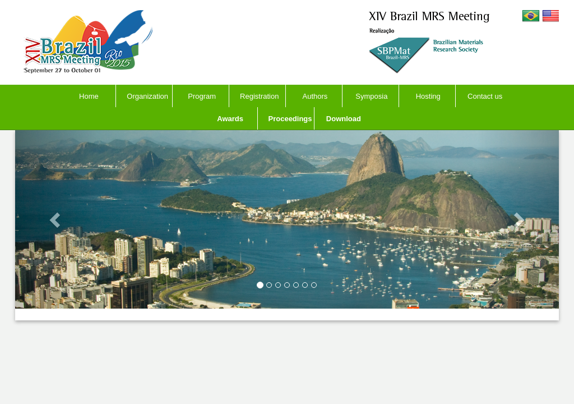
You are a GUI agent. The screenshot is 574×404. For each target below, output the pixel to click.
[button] (56, 219)
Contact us (484, 96)
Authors (315, 96)
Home (89, 96)
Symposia (371, 96)
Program (202, 96)
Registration (259, 96)
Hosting (428, 96)
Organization (147, 96)
